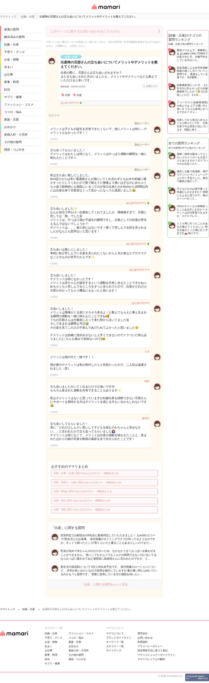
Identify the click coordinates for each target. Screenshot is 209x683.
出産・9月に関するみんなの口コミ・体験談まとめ (82, 500)
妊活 (7, 89)
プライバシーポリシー (150, 646)
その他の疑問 (13, 142)
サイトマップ (113, 650)
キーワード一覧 (115, 641)
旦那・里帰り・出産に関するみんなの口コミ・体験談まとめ (87, 482)
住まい (8, 67)
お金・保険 (11, 59)
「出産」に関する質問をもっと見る (104, 584)
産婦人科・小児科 (16, 134)
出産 (79, 95)
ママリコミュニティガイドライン (156, 654)
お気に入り (152, 86)
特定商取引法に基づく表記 (153, 650)
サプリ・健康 (13, 97)
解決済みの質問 (14, 37)
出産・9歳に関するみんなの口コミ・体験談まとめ (82, 509)
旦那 (67, 95)
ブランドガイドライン (118, 637)
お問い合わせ (145, 637)
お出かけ (10, 127)
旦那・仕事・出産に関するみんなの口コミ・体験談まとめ (86, 473)
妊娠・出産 (11, 44)
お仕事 (8, 74)
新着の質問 (11, 29)
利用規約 (143, 641)
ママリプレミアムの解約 (151, 659)
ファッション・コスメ (18, 104)
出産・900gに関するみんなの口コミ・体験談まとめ (83, 491)
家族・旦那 (11, 119)
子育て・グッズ (14, 52)
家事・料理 (11, 82)
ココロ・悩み (13, 112)
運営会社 (143, 633)
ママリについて (115, 633)
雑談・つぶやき (14, 149)
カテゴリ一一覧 (115, 646)
